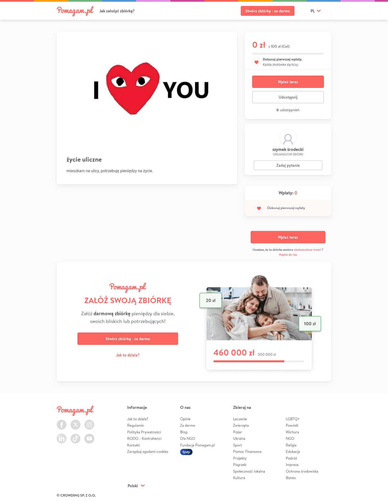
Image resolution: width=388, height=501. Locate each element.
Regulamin (135, 425)
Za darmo (187, 425)
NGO (290, 438)
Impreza (292, 464)
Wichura (292, 432)
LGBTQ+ (293, 419)
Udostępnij (288, 97)
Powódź (292, 425)
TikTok (75, 436)
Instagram (89, 422)
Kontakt (133, 445)
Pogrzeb (239, 464)
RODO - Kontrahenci (144, 438)
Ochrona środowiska (302, 471)
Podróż (291, 458)
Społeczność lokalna (249, 471)
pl (313, 11)
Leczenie (240, 419)
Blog (183, 432)
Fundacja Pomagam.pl (197, 445)
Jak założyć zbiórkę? (117, 11)
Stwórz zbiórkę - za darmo (267, 11)
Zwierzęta (241, 425)
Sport (237, 445)
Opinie (185, 419)
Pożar (237, 432)
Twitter (75, 422)
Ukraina (239, 438)
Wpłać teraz (288, 81)
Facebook (62, 422)
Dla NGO (187, 438)
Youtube (89, 436)
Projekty (240, 458)
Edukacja (293, 451)
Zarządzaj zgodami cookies (147, 451)
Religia (291, 445)
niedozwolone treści (307, 250)
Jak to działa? (128, 355)
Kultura (239, 477)
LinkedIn (62, 436)
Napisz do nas (288, 254)
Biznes (291, 477)
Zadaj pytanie (288, 165)
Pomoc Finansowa (247, 451)
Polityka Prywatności (144, 432)
